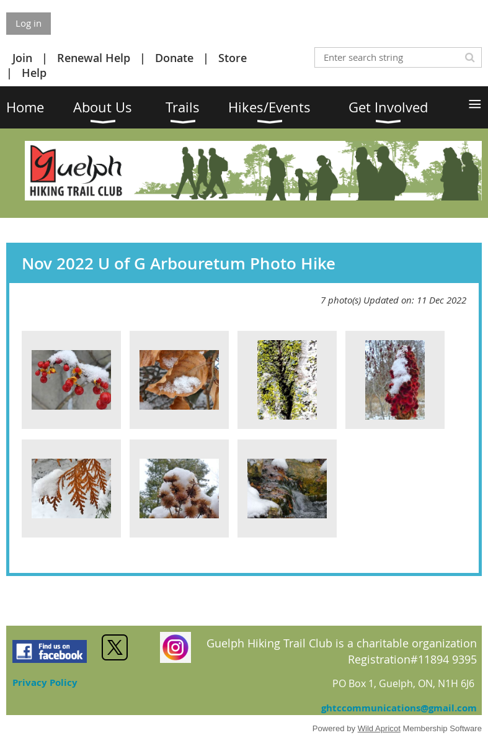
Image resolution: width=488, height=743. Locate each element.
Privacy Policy (45, 682)
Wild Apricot (379, 728)
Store (232, 57)
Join (22, 57)
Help (34, 72)
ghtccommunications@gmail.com (399, 707)
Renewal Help (93, 57)
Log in (29, 23)
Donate (174, 57)
